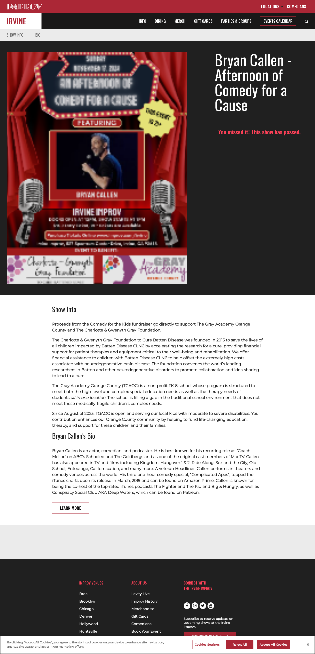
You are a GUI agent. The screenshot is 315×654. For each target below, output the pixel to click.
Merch (179, 21)
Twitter (203, 605)
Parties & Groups (236, 21)
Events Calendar (278, 21)
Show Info (15, 35)
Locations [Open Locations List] (272, 6)
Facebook (187, 605)
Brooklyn (87, 601)
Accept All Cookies (273, 644)
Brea (83, 594)
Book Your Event (146, 631)
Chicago (86, 609)
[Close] (308, 644)
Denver (85, 616)
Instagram (195, 605)
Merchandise (142, 609)
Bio (37, 35)
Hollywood (88, 624)
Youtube (210, 605)
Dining (160, 21)
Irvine (16, 20)
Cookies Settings (207, 644)
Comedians (296, 6)
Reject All (240, 644)
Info (142, 21)
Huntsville (88, 631)
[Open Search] (306, 21)
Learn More (70, 470)
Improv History (144, 601)
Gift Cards (203, 21)
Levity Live (140, 594)
